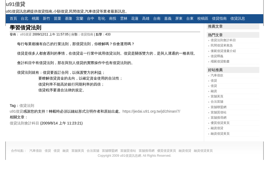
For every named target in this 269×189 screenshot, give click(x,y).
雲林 (123, 18)
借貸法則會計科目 (24, 123)
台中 (90, 18)
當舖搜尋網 (218, 117)
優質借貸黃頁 (220, 123)
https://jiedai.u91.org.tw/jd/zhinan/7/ (151, 111)
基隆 (68, 18)
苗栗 (57, 18)
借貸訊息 (237, 18)
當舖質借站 (218, 112)
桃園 (35, 18)
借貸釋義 (217, 56)
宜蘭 (79, 18)
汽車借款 (217, 75)
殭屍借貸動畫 (220, 61)
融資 (214, 91)
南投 (112, 18)
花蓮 (134, 18)
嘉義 (168, 18)
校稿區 (202, 18)
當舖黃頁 (217, 96)
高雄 (145, 18)
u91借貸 (15, 4)
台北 (24, 18)
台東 (190, 18)
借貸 (214, 80)
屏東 (179, 18)
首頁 (13, 18)
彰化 (101, 18)
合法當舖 (217, 101)
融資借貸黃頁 (220, 133)
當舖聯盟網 (218, 107)
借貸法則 (83, 44)
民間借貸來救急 (222, 45)
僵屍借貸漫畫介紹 (223, 51)
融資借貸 (217, 128)
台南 (157, 18)
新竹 (46, 18)
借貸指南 (219, 18)
